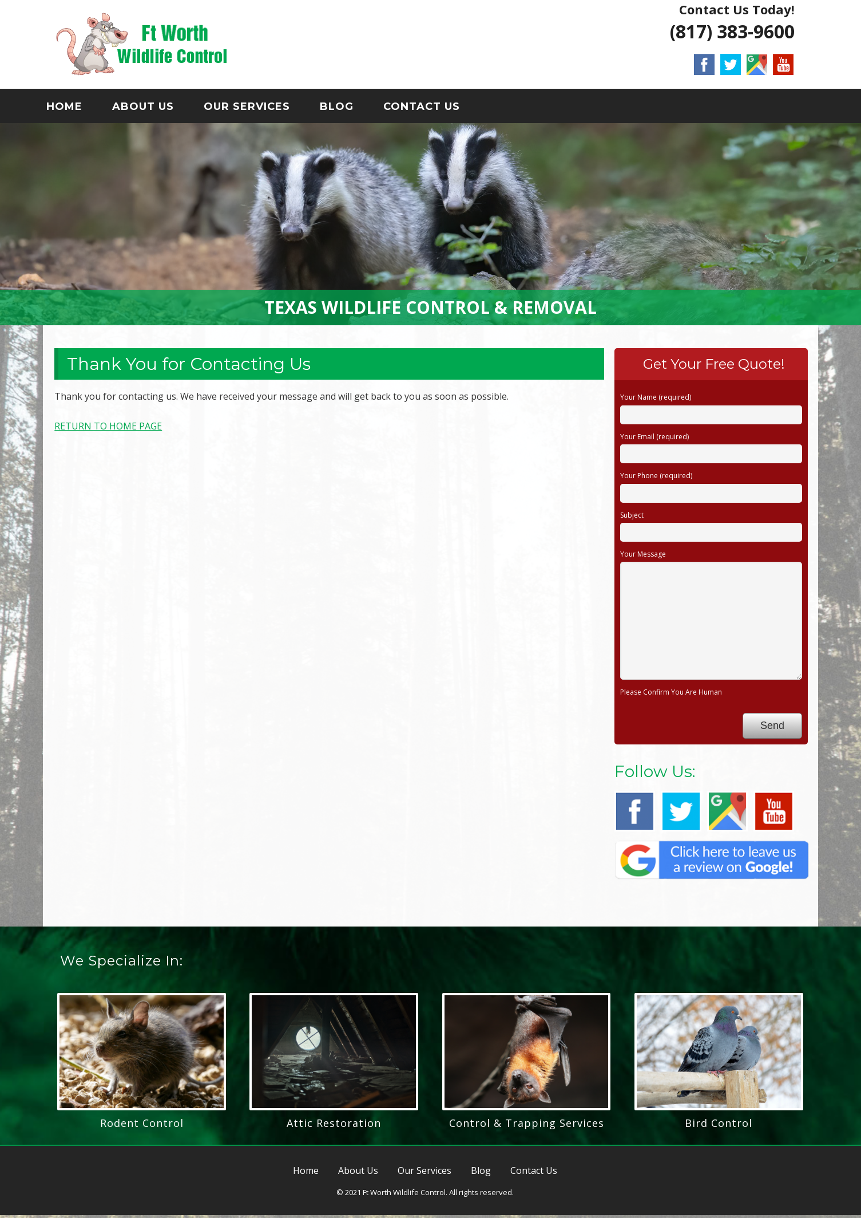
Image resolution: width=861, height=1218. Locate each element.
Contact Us (430, 108)
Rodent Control (142, 1125)
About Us (152, 108)
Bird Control (718, 1125)
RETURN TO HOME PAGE (108, 428)
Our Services (256, 108)
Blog (346, 108)
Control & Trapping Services (526, 1125)
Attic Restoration (334, 1125)
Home (73, 108)
